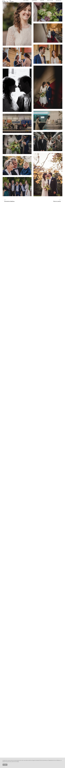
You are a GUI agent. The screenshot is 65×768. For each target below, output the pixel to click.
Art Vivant (26, 0)
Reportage (58, 0)
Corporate (34, 0)
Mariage (42, 0)
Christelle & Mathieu (9, 201)
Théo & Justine (57, 201)
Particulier (50, 0)
